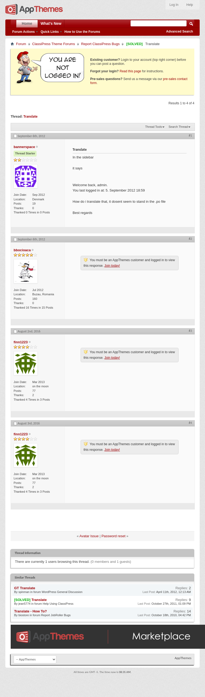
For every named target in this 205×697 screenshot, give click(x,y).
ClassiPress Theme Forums (53, 44)
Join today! (112, 266)
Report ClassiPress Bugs (100, 44)
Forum (21, 44)
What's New (51, 23)
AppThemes (183, 658)
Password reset (113, 536)
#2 (190, 239)
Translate (30, 116)
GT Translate (24, 588)
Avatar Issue (89, 536)
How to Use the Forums (82, 32)
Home (27, 23)
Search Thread (178, 126)
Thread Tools (153, 126)
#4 (190, 423)
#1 (190, 135)
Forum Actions (23, 32)
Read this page (130, 71)
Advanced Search (179, 31)
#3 (190, 331)
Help (189, 5)
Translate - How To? (30, 611)
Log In (173, 5)
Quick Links (50, 32)
